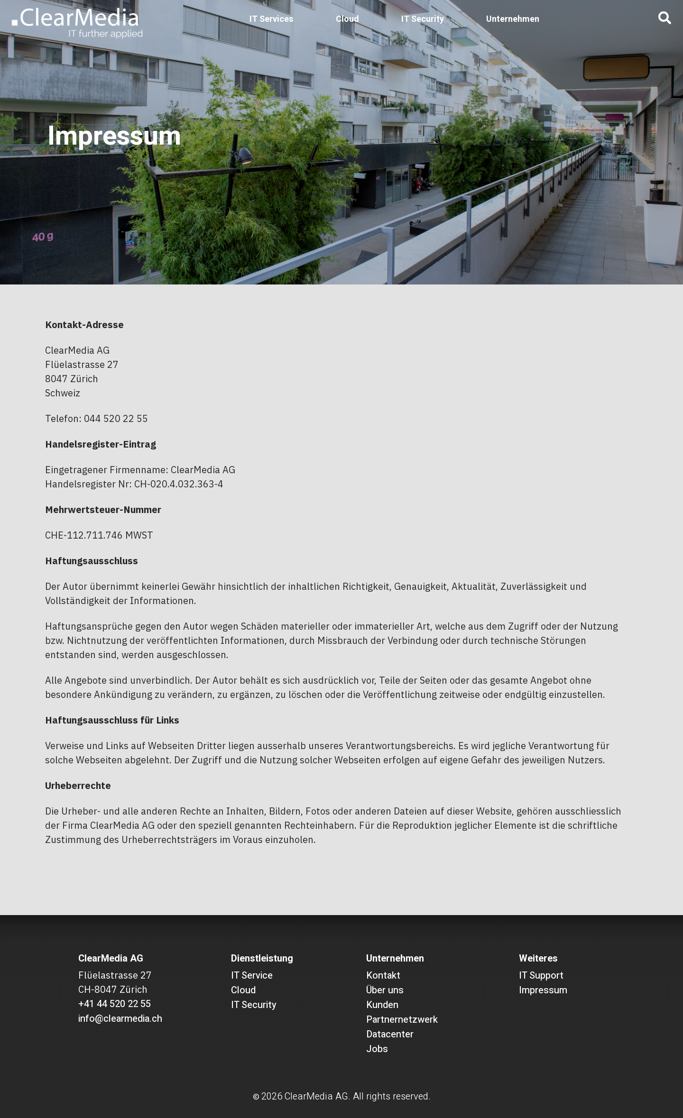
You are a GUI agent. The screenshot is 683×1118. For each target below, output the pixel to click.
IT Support (541, 975)
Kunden (382, 1005)
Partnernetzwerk (402, 1019)
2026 (271, 1096)
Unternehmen (512, 19)
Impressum (543, 990)
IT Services (271, 19)
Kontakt (383, 975)
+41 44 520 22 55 (114, 1004)
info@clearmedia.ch (120, 1019)
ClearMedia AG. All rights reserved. (357, 1096)
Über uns (385, 990)
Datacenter (390, 1034)
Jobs (377, 1049)
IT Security (422, 19)
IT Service (252, 975)
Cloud (347, 19)
